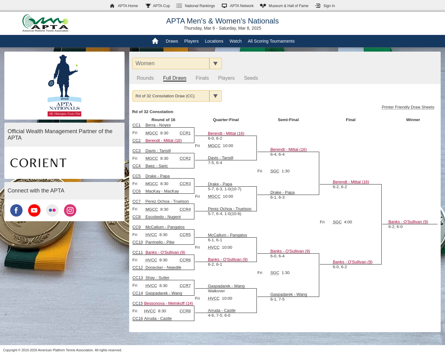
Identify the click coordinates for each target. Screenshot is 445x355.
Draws (172, 41)
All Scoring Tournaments (271, 41)
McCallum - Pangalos (165, 227)
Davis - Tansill (220, 157)
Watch (236, 41)
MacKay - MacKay (162, 191)
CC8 (137, 216)
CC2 (137, 140)
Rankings (200, 6)
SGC (274, 171)
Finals (202, 78)
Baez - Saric (157, 165)
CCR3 (185, 183)
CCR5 (185, 234)
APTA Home (128, 6)
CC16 (138, 318)
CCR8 (185, 311)
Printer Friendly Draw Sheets (408, 107)
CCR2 (185, 158)
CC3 (137, 150)
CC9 (137, 227)
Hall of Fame (288, 6)
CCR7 (185, 285)
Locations (214, 41)
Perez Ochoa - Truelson (230, 208)
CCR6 (185, 260)
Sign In (329, 6)
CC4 (137, 165)
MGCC (152, 133)
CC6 (137, 191)
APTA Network (242, 6)
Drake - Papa (282, 192)
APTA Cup (161, 6)
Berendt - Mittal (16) (164, 140)
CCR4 (185, 209)
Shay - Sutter (158, 277)
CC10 (138, 242)
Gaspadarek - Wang (288, 294)
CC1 (137, 125)
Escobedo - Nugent (163, 216)
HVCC (151, 234)
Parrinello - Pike (160, 242)
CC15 (138, 303)
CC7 (137, 201)
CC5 (137, 176)
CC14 (138, 293)
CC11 (138, 252)
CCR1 (185, 133)
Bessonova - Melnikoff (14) (168, 303)
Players (191, 41)
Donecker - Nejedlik (163, 267)
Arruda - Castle (222, 310)
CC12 (138, 267)
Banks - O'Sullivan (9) (352, 262)
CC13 (138, 277)
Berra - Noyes (158, 125)
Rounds (145, 78)
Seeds (251, 78)
